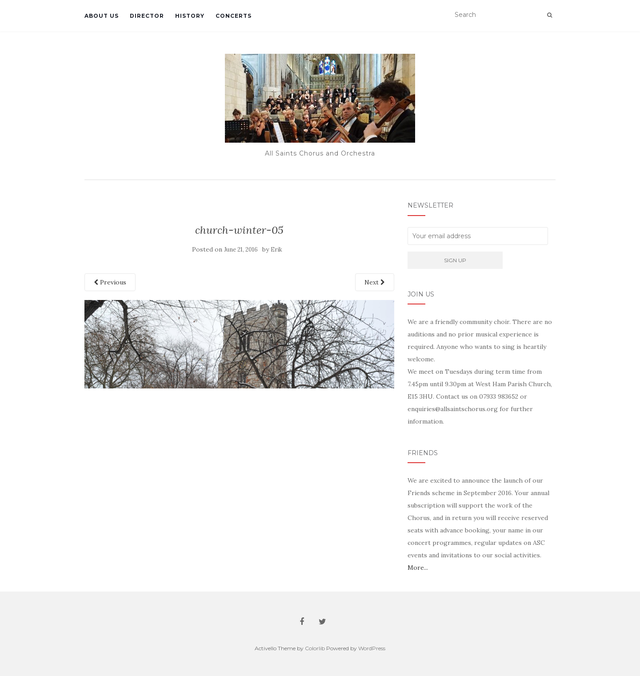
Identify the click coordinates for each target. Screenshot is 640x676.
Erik (276, 249)
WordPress (371, 648)
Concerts (234, 15)
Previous (110, 282)
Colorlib (315, 648)
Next (374, 282)
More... (418, 568)
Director (147, 15)
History (189, 15)
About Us (101, 15)
